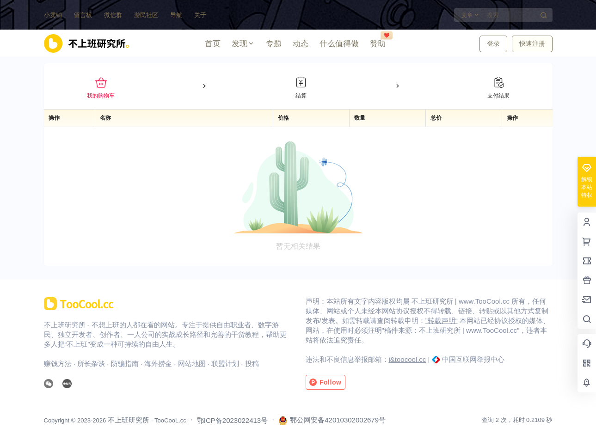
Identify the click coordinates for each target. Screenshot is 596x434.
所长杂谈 (91, 363)
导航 (176, 15)
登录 (493, 43)
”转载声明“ (441, 320)
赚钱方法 (58, 363)
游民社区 (146, 15)
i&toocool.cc (407, 359)
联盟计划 (225, 363)
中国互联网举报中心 (473, 359)
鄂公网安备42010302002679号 (332, 420)
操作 (54, 118)
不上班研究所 (127, 420)
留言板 (83, 15)
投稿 (252, 363)
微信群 (113, 15)
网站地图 (192, 363)
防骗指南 (125, 363)
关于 (200, 15)
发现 (243, 44)
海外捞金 (158, 363)
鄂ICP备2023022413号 (232, 420)
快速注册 (532, 43)
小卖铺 (53, 15)
